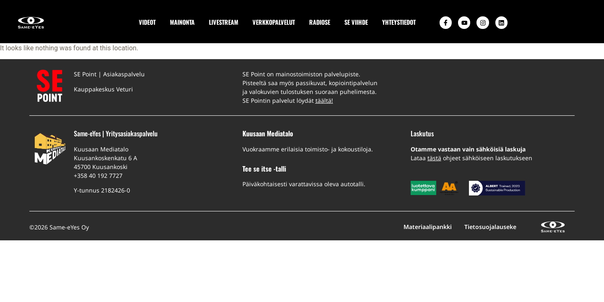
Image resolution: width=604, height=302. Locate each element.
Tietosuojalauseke (490, 227)
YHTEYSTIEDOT (398, 22)
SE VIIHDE (355, 22)
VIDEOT (146, 22)
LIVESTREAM (222, 22)
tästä (434, 158)
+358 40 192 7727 (98, 176)
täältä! (324, 100)
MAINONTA (181, 22)
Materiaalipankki (428, 227)
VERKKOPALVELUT (273, 22)
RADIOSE (318, 22)
